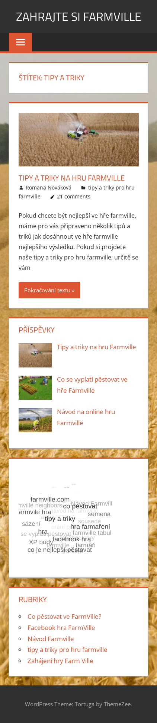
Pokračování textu (47, 290)
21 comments (73, 196)
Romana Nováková (48, 187)
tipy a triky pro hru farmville (68, 649)
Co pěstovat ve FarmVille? (64, 616)
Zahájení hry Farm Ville (60, 660)
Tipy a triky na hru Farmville (72, 178)
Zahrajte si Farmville (78, 16)
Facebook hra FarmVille (61, 627)
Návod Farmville (51, 638)
